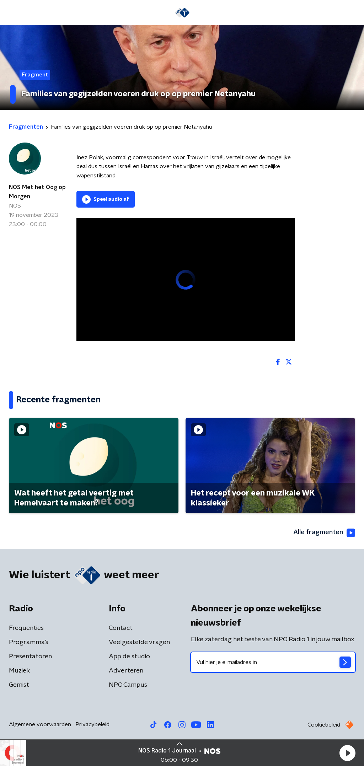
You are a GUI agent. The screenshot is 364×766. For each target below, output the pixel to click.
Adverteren (126, 671)
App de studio (129, 656)
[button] (347, 752)
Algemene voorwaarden (40, 724)
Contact (121, 628)
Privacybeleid (92, 724)
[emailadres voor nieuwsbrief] (273, 662)
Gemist (19, 685)
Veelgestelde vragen (139, 642)
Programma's (28, 642)
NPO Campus (128, 685)
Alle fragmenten (324, 533)
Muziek (19, 671)
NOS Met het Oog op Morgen (37, 191)
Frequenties (26, 628)
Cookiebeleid (323, 725)
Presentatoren (30, 656)
